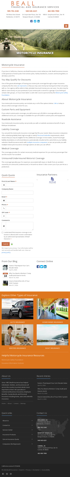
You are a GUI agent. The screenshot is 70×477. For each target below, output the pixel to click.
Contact (16, 403)
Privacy (28, 470)
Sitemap (23, 403)
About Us (17, 421)
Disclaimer (36, 470)
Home (4, 403)
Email (4, 197)
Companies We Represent (17, 444)
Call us (56, 103)
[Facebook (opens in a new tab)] (31, 21)
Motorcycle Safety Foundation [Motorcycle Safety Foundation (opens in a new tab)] (12, 360)
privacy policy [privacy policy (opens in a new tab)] (6, 252)
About (10, 403)
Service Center (17, 430)
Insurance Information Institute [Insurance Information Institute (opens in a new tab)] (13, 363)
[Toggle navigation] (66, 26)
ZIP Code (6, 212)
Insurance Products (17, 435)
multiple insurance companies (37, 142)
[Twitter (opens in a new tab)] (35, 21)
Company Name (7, 189)
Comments (6, 220)
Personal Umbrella (43, 135)
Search (21, 470)
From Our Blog (9, 261)
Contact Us (17, 425)
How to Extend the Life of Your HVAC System (18, 283)
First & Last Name (9, 181)
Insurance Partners (47, 174)
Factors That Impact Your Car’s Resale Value (18, 268)
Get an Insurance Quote (17, 439)
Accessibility (46, 470)
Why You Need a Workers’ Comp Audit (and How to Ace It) (18, 275)
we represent (22, 86)
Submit (5, 244)
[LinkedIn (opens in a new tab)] (38, 21)
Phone (5, 205)
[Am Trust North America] (53, 180)
